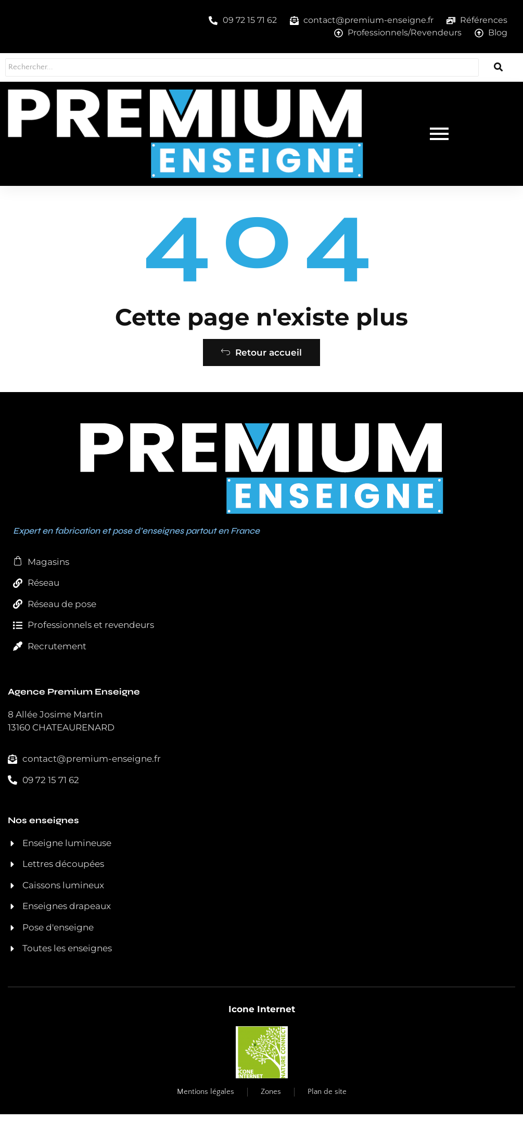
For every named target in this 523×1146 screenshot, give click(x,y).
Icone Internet (261, 1041)
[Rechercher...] (229, 67)
